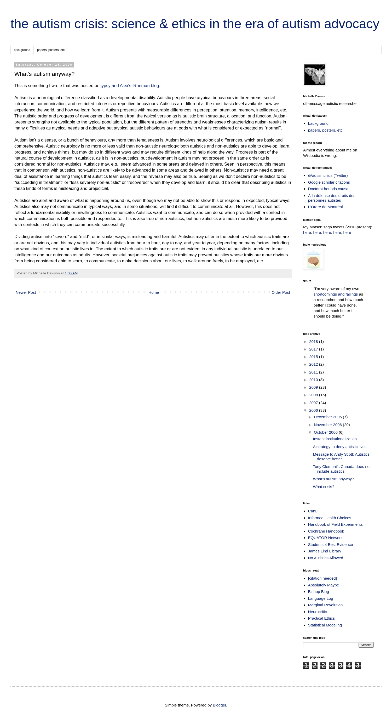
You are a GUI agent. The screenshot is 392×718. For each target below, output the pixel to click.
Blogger (219, 705)
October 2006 (326, 432)
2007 (314, 402)
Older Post (281, 292)
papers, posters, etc (51, 50)
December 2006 (328, 417)
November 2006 (328, 424)
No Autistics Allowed (325, 558)
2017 (314, 349)
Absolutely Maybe (323, 585)
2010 (314, 379)
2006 (314, 410)
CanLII (314, 511)
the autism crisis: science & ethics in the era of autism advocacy (194, 23)
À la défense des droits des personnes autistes (331, 197)
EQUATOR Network (325, 537)
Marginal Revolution (325, 605)
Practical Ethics (321, 618)
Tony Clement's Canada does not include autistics (342, 468)
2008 (314, 395)
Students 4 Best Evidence (330, 544)
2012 (314, 364)
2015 (314, 356)
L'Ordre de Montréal (325, 207)
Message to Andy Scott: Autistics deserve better (341, 456)
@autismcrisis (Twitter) (328, 175)
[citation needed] (322, 578)
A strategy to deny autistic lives (340, 446)
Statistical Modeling (325, 625)
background (22, 50)
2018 (314, 341)
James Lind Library (324, 551)
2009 (314, 387)
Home (153, 292)
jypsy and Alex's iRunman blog (130, 85)
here (307, 232)
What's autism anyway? (333, 479)
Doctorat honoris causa (328, 188)
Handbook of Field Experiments (335, 524)
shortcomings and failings (336, 294)
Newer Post (26, 292)
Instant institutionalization (335, 439)
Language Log (320, 598)
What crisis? (324, 486)
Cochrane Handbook (326, 531)
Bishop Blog (318, 591)
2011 (314, 372)
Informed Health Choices (329, 518)
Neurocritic (317, 611)
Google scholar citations (329, 182)
